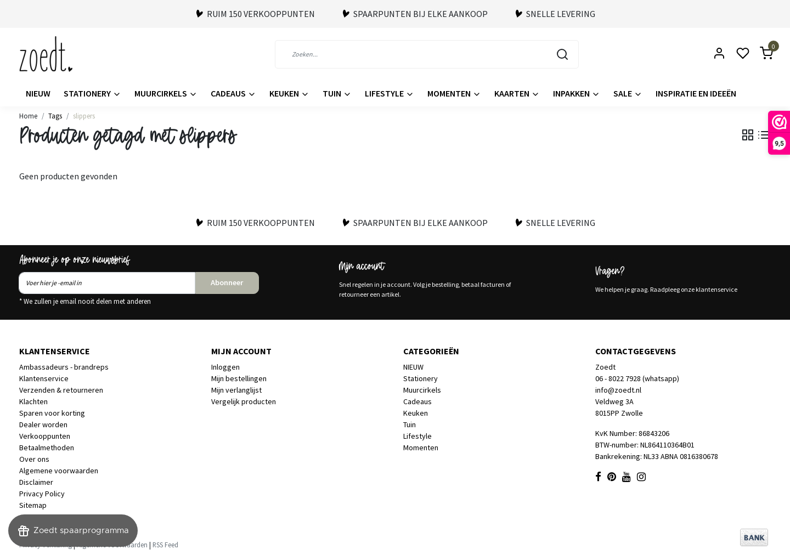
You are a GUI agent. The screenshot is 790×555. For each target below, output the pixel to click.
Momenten (454, 93)
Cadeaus (233, 93)
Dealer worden (43, 424)
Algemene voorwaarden (58, 470)
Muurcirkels (166, 93)
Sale (627, 93)
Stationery (92, 93)
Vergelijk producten (243, 401)
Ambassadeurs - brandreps (64, 367)
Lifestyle (389, 93)
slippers (84, 115)
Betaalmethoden (46, 447)
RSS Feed (165, 544)
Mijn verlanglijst (236, 390)
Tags (55, 115)
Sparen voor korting (52, 413)
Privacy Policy (42, 494)
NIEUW (38, 93)
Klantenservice (44, 378)
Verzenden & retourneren (61, 390)
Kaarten (517, 93)
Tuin (337, 93)
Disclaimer (36, 482)
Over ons (34, 459)
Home (28, 115)
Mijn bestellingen (239, 378)
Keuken (289, 93)
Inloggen (225, 367)
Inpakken (576, 93)
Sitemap (33, 505)
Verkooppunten (44, 436)
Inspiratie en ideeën (696, 93)
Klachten (33, 401)
